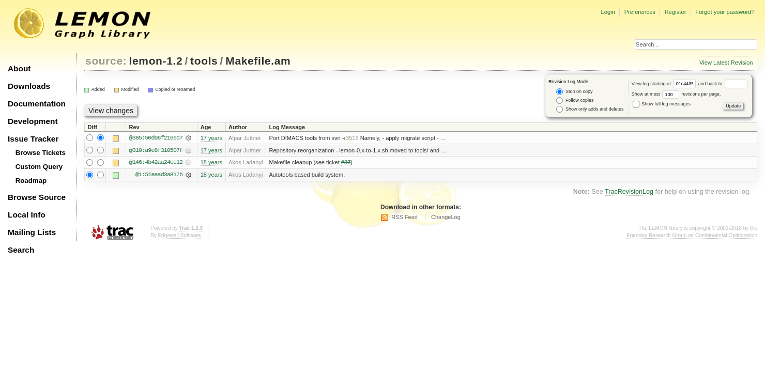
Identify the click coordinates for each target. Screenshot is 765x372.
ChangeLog (446, 217)
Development (33, 121)
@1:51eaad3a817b (158, 175)
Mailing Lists (32, 232)
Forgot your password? (724, 12)
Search (21, 249)
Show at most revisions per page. (676, 94)
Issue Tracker (33, 138)
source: (106, 61)
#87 (345, 163)
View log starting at (665, 83)
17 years (211, 138)
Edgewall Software (179, 236)
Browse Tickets (41, 153)
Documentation (37, 103)
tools (204, 61)
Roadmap (31, 180)
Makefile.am (257, 61)
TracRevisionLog (629, 192)
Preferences (639, 12)
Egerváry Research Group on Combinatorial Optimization (691, 236)
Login (608, 12)
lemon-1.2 (156, 61)
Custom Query (39, 167)
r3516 (351, 138)
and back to (722, 83)
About (19, 68)
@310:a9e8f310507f (155, 150)
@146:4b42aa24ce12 (155, 163)
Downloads (29, 86)
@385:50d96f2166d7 (155, 138)
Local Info (26, 214)
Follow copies (574, 100)
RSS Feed (404, 217)
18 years (211, 163)
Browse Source (37, 197)
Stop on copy (574, 91)
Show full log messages (662, 103)
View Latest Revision (726, 62)
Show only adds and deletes (589, 109)
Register (675, 12)
